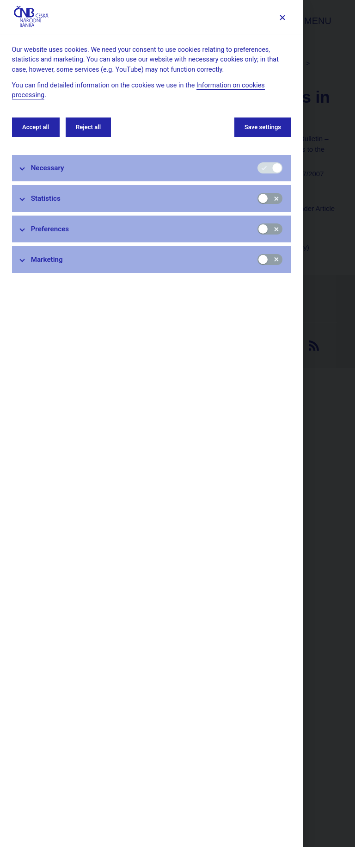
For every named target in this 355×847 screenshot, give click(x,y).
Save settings (263, 127)
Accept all (35, 127)
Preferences (50, 229)
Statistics (46, 198)
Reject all (88, 127)
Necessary (47, 168)
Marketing (47, 259)
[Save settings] (282, 17)
